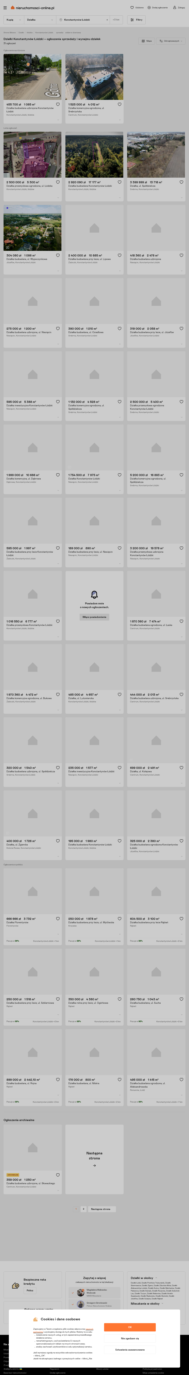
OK (130, 1327)
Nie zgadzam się (130, 1338)
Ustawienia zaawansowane (130, 1350)
